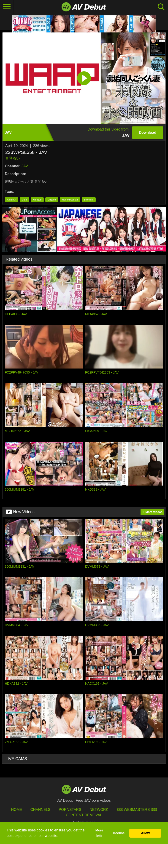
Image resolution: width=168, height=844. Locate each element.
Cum (24, 199)
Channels (40, 810)
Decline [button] (119, 833)
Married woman (70, 199)
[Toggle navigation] (7, 7)
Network (98, 810)
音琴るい (12, 158)
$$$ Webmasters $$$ (137, 810)
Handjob (37, 199)
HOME (16, 810)
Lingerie (52, 199)
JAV (25, 166)
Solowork (88, 199)
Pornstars (70, 810)
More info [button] (99, 833)
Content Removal (84, 815)
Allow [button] (145, 833)
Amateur (11, 199)
